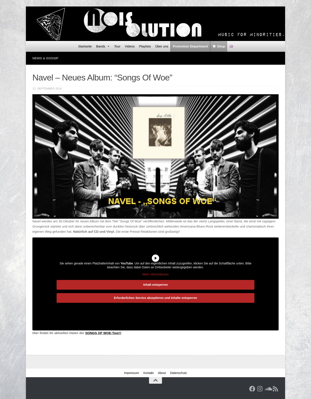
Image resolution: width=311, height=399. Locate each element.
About (162, 373)
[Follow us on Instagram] (260, 389)
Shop (221, 46)
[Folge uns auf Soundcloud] (268, 389)
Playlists (145, 46)
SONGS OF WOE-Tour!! (103, 333)
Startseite (85, 46)
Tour (117, 46)
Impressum (131, 373)
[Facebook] (252, 389)
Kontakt (148, 373)
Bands (103, 46)
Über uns (161, 46)
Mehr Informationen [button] (155, 274)
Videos (130, 46)
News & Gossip (45, 58)
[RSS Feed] (276, 389)
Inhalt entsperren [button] (155, 284)
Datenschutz (178, 373)
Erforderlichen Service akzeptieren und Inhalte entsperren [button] (155, 298)
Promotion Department (190, 46)
